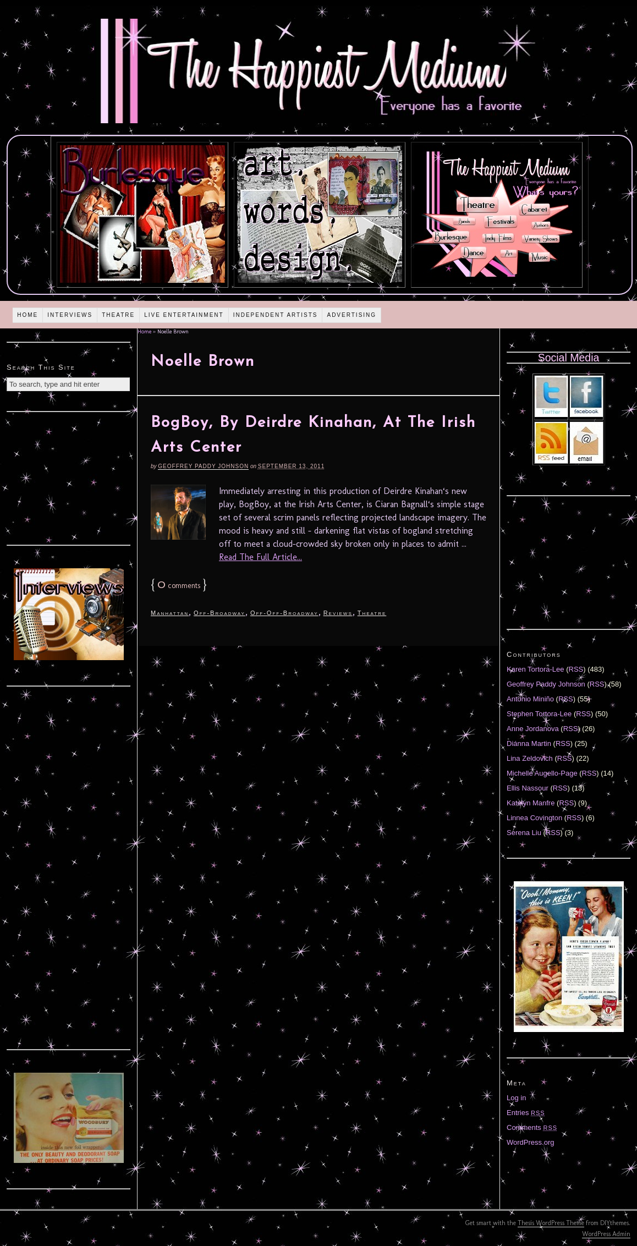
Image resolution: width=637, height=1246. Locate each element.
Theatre (118, 315)
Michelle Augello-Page (542, 773)
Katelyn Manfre (530, 803)
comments (178, 585)
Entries (526, 1112)
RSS (576, 669)
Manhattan (170, 613)
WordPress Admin (606, 1234)
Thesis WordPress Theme (551, 1223)
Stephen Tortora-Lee (539, 714)
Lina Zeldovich (530, 758)
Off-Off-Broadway (284, 613)
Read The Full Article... (260, 557)
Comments (532, 1127)
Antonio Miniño (530, 699)
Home (27, 315)
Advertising (351, 315)
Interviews (69, 315)
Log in (516, 1098)
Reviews (338, 613)
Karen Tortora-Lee (535, 669)
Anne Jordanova (533, 728)
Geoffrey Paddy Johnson (203, 466)
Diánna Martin (529, 743)
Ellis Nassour (527, 788)
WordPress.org (530, 1142)
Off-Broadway (219, 613)
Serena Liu (524, 832)
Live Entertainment (184, 315)
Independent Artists (275, 315)
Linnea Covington (534, 818)
